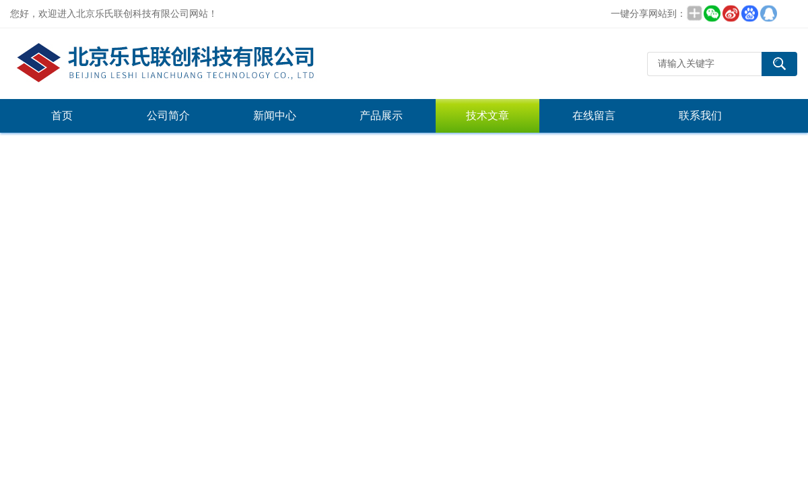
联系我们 (700, 115)
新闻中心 (274, 115)
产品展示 (381, 115)
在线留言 (593, 115)
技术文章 (487, 115)
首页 (62, 115)
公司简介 (168, 115)
